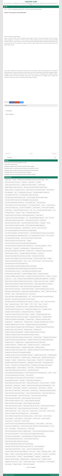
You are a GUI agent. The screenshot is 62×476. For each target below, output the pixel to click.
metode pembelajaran (28, 456)
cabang (12, 454)
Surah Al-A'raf (25, 410)
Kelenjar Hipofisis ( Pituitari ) (11, 253)
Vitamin (38, 451)
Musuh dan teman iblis (51, 291)
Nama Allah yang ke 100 (22, 294)
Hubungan (42, 222)
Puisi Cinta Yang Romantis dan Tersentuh (14, 375)
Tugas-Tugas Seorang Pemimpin (12, 449)
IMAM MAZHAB (26, 228)
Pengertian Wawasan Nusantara (12, 347)
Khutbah (50, 258)
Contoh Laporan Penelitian (47, 207)
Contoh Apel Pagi (50, 205)
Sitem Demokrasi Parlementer (48, 405)
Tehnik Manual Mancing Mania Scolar (14, 438)
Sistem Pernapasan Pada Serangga (13, 403)
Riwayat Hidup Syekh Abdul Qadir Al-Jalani (15, 382)
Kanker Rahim (8, 248)
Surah (19, 410)
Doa (54, 210)
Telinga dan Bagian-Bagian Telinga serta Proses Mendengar (19, 443)
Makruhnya (45, 286)
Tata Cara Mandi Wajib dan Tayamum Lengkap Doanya (18, 431)
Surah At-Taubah (40, 423)
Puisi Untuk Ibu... (30, 375)
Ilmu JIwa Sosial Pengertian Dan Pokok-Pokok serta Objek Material (20, 230)
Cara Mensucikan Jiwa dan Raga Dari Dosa (15, 197)
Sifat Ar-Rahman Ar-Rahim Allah (12, 390)
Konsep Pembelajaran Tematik (29, 273)
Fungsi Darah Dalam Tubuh (32, 212)
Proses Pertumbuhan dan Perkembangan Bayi (36, 372)
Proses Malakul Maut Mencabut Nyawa (14, 372)
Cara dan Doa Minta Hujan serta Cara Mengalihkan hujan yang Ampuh (21, 200)
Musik (43, 291)
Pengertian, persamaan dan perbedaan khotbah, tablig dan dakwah (20, 174)
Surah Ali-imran (8, 421)
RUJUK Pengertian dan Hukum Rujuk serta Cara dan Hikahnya (19, 377)
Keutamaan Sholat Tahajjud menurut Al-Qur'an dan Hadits (18, 258)
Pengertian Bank (30, 319)
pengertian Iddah (46, 456)
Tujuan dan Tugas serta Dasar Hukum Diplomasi (16, 451)
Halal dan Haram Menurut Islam (12, 222)
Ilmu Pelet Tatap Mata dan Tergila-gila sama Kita (16, 235)
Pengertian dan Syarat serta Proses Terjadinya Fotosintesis (19, 355)
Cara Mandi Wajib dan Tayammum (41, 192)
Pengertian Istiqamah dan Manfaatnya (14, 332)
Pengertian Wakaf (45, 344)
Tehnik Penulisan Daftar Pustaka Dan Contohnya (16, 441)
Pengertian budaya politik (28, 347)
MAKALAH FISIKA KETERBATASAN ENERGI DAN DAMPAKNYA (33, 278)
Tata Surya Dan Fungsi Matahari (12, 436)
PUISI (35, 304)
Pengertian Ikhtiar (28, 329)
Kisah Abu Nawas (36, 261)
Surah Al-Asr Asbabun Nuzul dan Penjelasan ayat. (16, 413)
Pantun (40, 304)
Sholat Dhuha (8, 388)
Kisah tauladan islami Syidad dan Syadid (31, 271)
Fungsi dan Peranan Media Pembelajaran (14, 217)
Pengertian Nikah (38, 337)
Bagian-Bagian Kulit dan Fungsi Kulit (13, 187)
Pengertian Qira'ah (9, 342)
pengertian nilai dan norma (11, 461)
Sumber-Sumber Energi (10, 410)
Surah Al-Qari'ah (18, 418)
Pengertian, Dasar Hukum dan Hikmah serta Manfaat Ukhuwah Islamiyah (21, 170)
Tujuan (23, 449)
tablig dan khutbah (17, 464)
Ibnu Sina (34, 228)
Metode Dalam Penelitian (28, 288)
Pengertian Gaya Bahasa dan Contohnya (44, 322)
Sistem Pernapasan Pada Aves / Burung (31, 398)
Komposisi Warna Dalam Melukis (12, 273)
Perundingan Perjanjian (10, 367)
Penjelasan (7, 360)
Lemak (14, 278)
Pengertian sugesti (26, 357)
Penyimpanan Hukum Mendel (34, 362)
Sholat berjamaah (33, 388)
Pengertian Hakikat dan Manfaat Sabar (45, 327)
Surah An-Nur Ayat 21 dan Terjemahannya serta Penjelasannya (19, 423)
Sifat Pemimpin (42, 388)
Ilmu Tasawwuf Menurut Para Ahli (37, 235)
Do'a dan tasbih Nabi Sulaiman (44, 210)
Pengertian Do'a (9, 322)
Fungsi (23, 212)
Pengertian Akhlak (47, 316)
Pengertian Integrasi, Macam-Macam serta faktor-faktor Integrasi (19, 166)
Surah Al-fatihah (27, 418)
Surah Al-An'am (33, 410)
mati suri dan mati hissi (10, 456)
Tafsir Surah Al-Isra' (21, 428)
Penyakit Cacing (21, 360)
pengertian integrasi (46, 459)
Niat (30, 296)
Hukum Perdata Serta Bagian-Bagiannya (35, 225)
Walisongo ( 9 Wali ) (46, 451)
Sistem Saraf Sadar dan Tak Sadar (31, 405)
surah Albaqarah (50, 461)
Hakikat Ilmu (43, 220)
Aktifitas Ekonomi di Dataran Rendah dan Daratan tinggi (31, 179)
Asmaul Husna (41, 184)
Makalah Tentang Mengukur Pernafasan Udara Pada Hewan (19, 283)
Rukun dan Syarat (44, 382)
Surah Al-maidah (46, 418)
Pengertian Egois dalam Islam (43, 314)
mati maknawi (52, 454)
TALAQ (52, 426)
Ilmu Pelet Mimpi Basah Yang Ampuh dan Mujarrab (42, 233)
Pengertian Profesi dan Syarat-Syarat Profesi (15, 339)
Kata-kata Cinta (30, 250)
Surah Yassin (49, 423)
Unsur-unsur (32, 451)
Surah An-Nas (17, 421)
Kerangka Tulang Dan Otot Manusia (28, 253)
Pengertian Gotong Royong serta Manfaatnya (36, 324)
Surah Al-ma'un (36, 418)
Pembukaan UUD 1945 (21, 306)
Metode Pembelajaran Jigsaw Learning (44, 288)
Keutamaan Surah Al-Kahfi (40, 258)
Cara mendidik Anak (30, 202)
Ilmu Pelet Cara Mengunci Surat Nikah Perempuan (17, 233)
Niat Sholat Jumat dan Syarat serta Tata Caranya (23, 299)
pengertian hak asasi (35, 459)
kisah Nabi (44, 454)
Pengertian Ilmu (37, 329)
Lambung (54, 276)
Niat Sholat (7, 299)
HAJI (46, 217)
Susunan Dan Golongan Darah (12, 426)
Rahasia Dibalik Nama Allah (11, 380)
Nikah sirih (36, 301)
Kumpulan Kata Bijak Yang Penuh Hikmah (15, 276)
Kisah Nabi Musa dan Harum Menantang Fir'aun (16, 263)
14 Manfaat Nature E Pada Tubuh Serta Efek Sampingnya (17, 172)
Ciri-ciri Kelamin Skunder (34, 205)
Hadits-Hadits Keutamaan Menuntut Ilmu (14, 220)
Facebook (12, 102)
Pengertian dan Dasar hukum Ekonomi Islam (15, 349)
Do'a (35, 210)
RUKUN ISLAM (39, 377)
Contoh (43, 205)
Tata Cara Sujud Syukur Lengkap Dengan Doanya (32, 433)
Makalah (52, 281)
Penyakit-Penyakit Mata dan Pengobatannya (15, 362)
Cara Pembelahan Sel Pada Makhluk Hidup (37, 197)
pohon (20, 461)
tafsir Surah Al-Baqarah (28, 464)
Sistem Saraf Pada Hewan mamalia (13, 405)
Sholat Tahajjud (16, 388)
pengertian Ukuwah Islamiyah (12, 459)
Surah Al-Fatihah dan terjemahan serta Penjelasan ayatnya (19, 415)
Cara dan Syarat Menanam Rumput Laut (14, 202)
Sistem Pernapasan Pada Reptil (32, 400)
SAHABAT (52, 382)
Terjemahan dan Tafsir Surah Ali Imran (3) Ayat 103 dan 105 (19, 446)
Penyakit (14, 360)
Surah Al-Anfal (42, 410)
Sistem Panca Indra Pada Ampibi (39, 395)
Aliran (47, 179)
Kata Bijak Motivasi (24, 248)
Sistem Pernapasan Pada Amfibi (12, 398)
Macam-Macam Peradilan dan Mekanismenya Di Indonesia (19, 281)
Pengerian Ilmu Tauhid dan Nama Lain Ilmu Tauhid (17, 314)
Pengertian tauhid (36, 357)
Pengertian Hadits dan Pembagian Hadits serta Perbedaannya (19, 327)
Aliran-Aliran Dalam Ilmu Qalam (12, 182)
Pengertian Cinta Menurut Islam (43, 319)
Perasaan (7, 365)
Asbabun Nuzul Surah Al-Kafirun (28, 184)
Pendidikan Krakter (46, 309)
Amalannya (24, 182)
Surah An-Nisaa (25, 421)
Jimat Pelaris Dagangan (40, 245)
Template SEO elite (54, 474)
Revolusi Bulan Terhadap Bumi (33, 380)
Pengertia (32, 314)
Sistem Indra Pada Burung (49, 393)
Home (5, 9)
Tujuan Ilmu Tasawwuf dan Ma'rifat (35, 449)
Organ (6, 304)
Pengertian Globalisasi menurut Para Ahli (14, 324)
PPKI (31, 304)
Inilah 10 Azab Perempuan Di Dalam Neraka (31, 238)
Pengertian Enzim (18, 322)
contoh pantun (37, 454)
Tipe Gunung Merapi (39, 446)
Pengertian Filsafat (28, 322)
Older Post (54, 153)
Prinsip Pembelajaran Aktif (41, 367)
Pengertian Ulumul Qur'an (34, 344)
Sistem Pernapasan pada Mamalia (16, 9)
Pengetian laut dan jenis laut (48, 357)
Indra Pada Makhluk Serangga (12, 238)
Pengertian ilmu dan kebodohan (12, 357)
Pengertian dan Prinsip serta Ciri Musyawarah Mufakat (17, 352)
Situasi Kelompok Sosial (10, 408)
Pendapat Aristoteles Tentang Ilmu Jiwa (38, 306)
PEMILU (27, 304)
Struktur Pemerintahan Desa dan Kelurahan (28, 408)
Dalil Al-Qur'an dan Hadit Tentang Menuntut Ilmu (15, 162)
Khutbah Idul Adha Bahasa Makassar (13, 261)
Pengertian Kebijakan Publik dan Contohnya (34, 332)
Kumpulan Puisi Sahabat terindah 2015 (35, 276)
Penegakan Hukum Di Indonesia (12, 311)
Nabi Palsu (7, 294)
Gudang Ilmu (31, 1)
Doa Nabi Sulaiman (9, 212)
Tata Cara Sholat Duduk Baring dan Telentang (43, 431)
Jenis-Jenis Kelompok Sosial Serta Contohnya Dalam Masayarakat (20, 243)
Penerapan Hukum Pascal (28, 311)
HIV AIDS (51, 217)
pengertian (37, 456)
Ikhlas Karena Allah (42, 228)
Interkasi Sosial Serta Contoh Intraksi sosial (15, 240)
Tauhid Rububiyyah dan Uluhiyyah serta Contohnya (34, 436)
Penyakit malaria (49, 360)
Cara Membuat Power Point (11, 194)
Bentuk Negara (50, 189)
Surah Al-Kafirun (48, 415)
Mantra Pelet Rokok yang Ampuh (12, 288)
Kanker (49, 245)
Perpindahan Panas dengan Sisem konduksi (41, 365)
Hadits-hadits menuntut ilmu (32, 220)
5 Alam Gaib (8, 179)
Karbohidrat (16, 248)
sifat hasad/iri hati (41, 461)
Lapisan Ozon (8, 278)
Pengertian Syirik (19, 342)
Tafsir (6, 428)
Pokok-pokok (31, 367)
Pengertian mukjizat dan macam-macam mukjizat (16, 316)
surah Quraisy (8, 464)
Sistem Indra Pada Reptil (11, 395)
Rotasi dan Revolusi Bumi (33, 382)
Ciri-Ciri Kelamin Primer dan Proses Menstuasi (16, 205)
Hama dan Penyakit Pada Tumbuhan (30, 222)
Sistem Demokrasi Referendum (33, 393)
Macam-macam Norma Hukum (41, 281)
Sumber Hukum (43, 408)
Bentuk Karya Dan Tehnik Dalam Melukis (35, 189)
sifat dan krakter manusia (29, 461)
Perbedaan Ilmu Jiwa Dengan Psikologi (20, 365)
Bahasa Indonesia (9, 189)
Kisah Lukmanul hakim (47, 261)
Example (18, 212)
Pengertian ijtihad (52, 355)
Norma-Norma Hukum (50, 301)
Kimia (25, 261)
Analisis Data (31, 182)
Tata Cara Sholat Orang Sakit (12, 433)
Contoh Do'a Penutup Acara (10, 164)
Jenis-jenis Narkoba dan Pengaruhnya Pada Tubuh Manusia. (19, 245)
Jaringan (29, 240)
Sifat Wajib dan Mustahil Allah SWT (47, 390)
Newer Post (8, 153)
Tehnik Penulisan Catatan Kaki (31, 438)
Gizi (27, 217)
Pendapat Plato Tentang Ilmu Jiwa (33, 309)
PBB (22, 304)
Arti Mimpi (38, 182)
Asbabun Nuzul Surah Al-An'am (12, 184)
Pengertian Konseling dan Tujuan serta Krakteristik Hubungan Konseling (22, 334)
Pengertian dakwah (39, 347)
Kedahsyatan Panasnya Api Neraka (43, 250)
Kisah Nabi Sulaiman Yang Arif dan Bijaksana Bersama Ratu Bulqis (20, 266)
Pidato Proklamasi (22, 367)
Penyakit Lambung (31, 360)
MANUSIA (52, 278)
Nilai (42, 301)
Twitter (21, 102)
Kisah (29, 261)
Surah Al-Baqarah (34, 413)
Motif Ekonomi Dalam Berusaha (12, 291)
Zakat (54, 451)
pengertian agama (25, 459)
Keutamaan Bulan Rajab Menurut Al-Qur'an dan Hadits (18, 255)
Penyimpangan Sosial (48, 362)
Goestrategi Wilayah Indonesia (37, 217)
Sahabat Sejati (8, 385)
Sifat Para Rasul (25, 390)
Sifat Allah (49, 388)
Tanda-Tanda (31, 428)
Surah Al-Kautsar (9, 418)
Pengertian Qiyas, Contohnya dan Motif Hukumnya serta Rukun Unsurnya (21, 168)
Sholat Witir (24, 388)
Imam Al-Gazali (49, 235)
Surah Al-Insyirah (38, 415)
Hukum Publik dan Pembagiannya (13, 228)
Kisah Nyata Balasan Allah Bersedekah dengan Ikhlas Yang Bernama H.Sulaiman (24, 268)
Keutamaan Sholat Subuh (38, 255)
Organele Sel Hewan (14, 304)
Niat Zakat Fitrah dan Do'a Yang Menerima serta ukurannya (19, 301)
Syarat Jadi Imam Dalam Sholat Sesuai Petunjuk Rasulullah (35, 426)
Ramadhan (22, 380)
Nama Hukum (32, 294)
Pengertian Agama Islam (35, 316)
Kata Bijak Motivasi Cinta (37, 248)
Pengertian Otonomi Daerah (49, 337)
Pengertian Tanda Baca (10, 344)
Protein (50, 372)
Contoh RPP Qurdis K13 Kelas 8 (21, 210)
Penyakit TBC (40, 360)
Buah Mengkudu (9, 192)
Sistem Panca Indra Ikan (24, 395)
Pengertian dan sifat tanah (40, 355)
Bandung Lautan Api (20, 189)
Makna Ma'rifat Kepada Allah (11, 286)
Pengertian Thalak (22, 344)
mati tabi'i (19, 456)
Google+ (17, 102)
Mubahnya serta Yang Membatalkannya (30, 291)
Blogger (34, 467)
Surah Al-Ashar (50, 410)
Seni (53, 385)
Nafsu (13, 294)
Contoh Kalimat (36, 207)
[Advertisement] (16, 25)
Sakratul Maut (17, 385)
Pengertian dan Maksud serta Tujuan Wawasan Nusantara (41, 349)
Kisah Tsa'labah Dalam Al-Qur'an (12, 271)
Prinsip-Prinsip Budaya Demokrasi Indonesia (15, 370)
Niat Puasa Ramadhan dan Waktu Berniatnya (42, 296)
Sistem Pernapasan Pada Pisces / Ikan (14, 400)
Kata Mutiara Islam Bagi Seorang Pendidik (15, 250)
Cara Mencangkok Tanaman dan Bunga (29, 194)
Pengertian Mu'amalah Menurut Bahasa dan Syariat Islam (18, 337)
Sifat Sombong (34, 390)
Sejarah (23, 385)
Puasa (54, 372)
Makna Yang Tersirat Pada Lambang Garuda (30, 286)
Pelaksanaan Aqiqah (10, 306)
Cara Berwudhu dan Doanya (24, 192)
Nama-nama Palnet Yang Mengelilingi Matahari (16, 296)
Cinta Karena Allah (41, 202)
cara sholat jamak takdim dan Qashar (24, 454)
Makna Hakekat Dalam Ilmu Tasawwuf (44, 283)
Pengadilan (38, 311)
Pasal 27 (46, 304)
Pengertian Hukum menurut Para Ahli (13, 329)
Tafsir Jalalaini (12, 428)
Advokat (14, 179)
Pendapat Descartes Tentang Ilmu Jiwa (14, 309)
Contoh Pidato (8, 210)
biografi (7, 454)
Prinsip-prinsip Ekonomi (33, 370)
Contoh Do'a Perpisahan (25, 207)
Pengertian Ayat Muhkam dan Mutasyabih (14, 319)
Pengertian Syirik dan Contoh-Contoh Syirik (35, 342)
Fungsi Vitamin (39, 215)
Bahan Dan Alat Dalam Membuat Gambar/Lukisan (35, 187)
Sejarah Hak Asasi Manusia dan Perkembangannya (39, 385)
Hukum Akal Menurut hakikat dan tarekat (14, 225)
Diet (31, 210)
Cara (15, 192)
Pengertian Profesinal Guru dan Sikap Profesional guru (40, 339)
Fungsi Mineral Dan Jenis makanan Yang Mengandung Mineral (19, 215)
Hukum (48, 222)
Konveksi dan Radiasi (43, 273)
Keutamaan (41, 253)
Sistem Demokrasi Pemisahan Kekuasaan (15, 393)
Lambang (48, 276)
